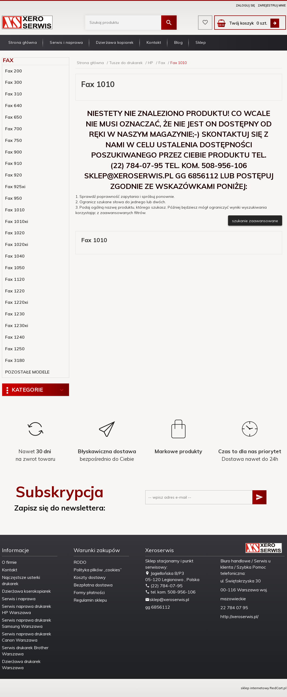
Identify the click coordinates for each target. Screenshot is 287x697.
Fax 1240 (15, 337)
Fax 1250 (15, 348)
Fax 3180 (15, 360)
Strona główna (22, 42)
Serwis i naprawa (66, 42)
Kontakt (154, 42)
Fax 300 (13, 82)
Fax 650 (13, 117)
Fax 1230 (15, 313)
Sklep (201, 42)
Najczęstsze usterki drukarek (21, 580)
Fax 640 (13, 105)
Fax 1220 (15, 291)
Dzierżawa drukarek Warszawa (21, 664)
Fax (8, 60)
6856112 (160, 607)
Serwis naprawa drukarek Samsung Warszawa (26, 623)
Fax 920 (13, 175)
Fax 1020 (15, 232)
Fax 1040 (15, 256)
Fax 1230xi (16, 325)
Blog (178, 42)
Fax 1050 (15, 267)
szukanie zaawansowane (255, 220)
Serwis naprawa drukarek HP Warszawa (26, 609)
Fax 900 (13, 152)
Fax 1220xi (16, 302)
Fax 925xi (15, 186)
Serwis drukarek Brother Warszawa (25, 650)
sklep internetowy (255, 688)
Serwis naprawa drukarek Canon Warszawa (26, 637)
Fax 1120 (15, 279)
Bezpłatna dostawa (93, 585)
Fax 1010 (15, 209)
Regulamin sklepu (90, 600)
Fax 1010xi (16, 221)
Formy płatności (89, 592)
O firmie (9, 562)
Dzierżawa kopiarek (115, 42)
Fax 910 (13, 163)
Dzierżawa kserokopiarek (26, 591)
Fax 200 (13, 71)
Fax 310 (13, 93)
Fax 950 (13, 198)
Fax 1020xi (16, 244)
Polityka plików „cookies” (98, 569)
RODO (80, 562)
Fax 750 (13, 140)
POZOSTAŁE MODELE (27, 372)
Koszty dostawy (90, 577)
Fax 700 (13, 128)
